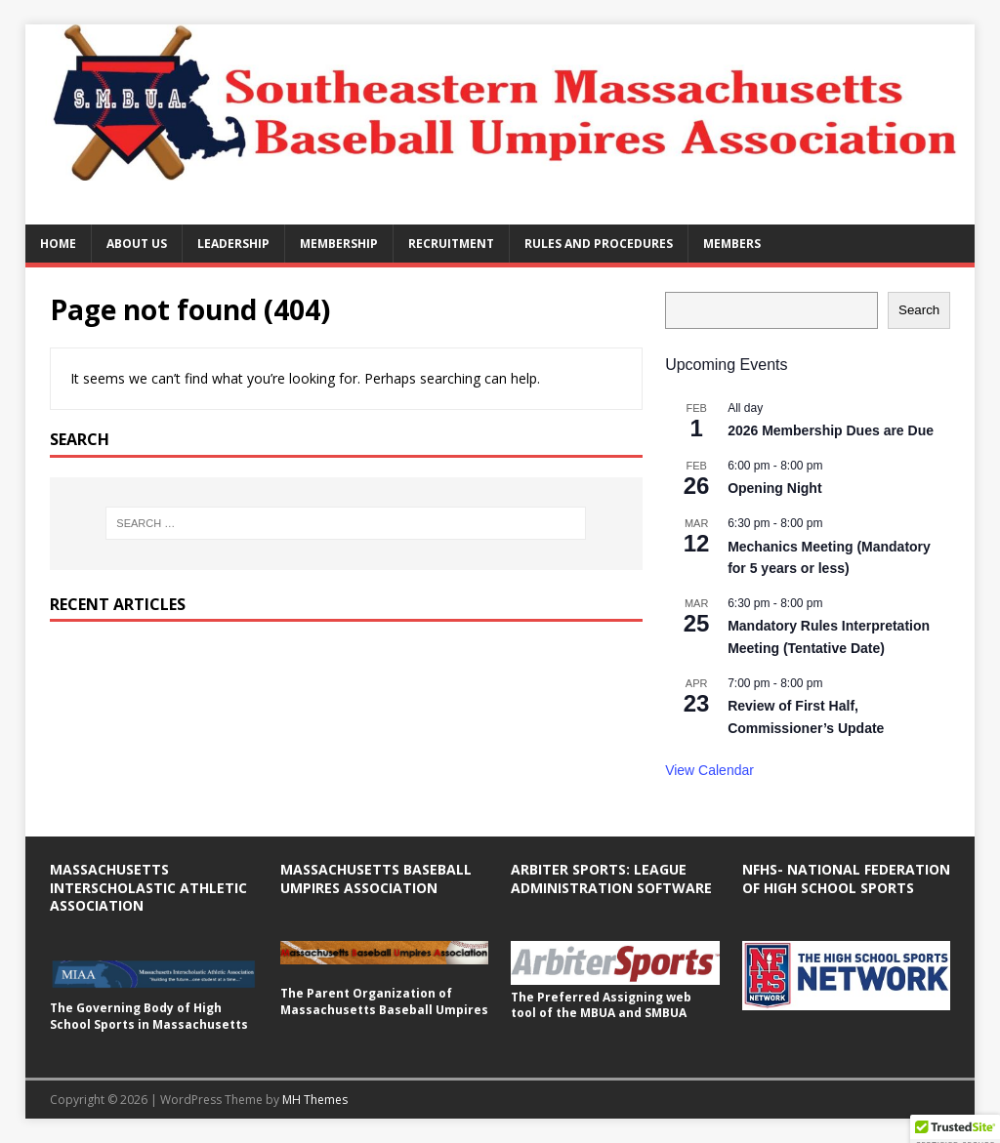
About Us (136, 243)
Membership (339, 243)
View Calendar (709, 770)
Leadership (233, 243)
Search (918, 310)
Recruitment (451, 243)
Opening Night (774, 488)
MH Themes (315, 1099)
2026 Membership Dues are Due (831, 430)
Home (58, 243)
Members (732, 243)
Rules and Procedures (598, 243)
